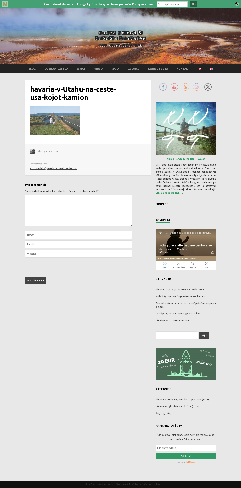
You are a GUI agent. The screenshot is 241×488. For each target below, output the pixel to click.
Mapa (115, 68)
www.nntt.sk (104, 484)
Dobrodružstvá (56, 68)
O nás (81, 68)
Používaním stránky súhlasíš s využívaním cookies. (136, 484)
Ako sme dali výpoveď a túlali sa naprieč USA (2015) (182, 399)
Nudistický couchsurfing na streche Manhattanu (180, 296)
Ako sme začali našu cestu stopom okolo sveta (180, 289)
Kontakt (183, 68)
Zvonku (134, 68)
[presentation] (48, 266)
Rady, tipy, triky (163, 413)
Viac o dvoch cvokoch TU (169, 193)
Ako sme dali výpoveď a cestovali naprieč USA (53, 168)
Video (98, 68)
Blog (32, 68)
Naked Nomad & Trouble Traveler (186, 159)
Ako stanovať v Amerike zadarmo (173, 320)
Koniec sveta (158, 68)
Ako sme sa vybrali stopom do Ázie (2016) (177, 406)
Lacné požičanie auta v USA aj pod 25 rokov (178, 313)
